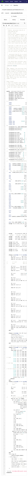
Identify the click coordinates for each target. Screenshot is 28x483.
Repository (16, 5)
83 (3, 145)
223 (3, 344)
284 (3, 431)
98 (3, 166)
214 (3, 331)
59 (3, 111)
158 (3, 252)
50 (3, 98)
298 (3, 451)
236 (3, 363)
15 (3, 48)
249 (3, 381)
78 (3, 138)
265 (3, 404)
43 (3, 88)
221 (3, 341)
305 (3, 461)
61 (3, 114)
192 (3, 300)
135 (3, 219)
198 (3, 308)
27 (3, 65)
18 (3, 52)
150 (3, 240)
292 (3, 442)
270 (3, 411)
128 (3, 209)
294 (3, 445)
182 (3, 286)
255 (3, 390)
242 (3, 371)
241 (3, 370)
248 (3, 380)
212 (3, 328)
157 (3, 250)
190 (3, 297)
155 (3, 247)
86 (3, 149)
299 (3, 452)
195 (3, 304)
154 (3, 246)
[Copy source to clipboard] (3, 26)
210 (3, 326)
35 (3, 77)
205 (3, 318)
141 (3, 227)
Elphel (7, 5)
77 (3, 136)
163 (3, 259)
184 (3, 289)
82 (3, 143)
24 (3, 61)
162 (3, 257)
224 (3, 345)
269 (3, 409)
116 (3, 192)
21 (3, 57)
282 (3, 428)
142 (3, 229)
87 (3, 151)
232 (3, 357)
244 (3, 374)
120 (3, 197)
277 (3, 421)
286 (3, 434)
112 (3, 186)
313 (3, 472)
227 (3, 350)
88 (3, 152)
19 (3, 54)
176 (3, 277)
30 (3, 69)
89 (3, 153)
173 (3, 273)
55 (3, 105)
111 (3, 185)
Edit (12, 25)
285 (3, 432)
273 (3, 415)
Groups (11, 1)
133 (3, 216)
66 (3, 121)
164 (3, 260)
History (14, 19)
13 (3, 45)
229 (3, 353)
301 (3, 455)
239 (3, 367)
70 (3, 126)
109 (3, 182)
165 (3, 262)
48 (3, 95)
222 (3, 343)
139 (3, 225)
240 (3, 368)
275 (3, 418)
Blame (5, 19)
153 (3, 244)
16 (3, 50)
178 (3, 280)
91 (3, 156)
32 (3, 72)
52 (3, 101)
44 (3, 89)
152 (3, 243)
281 (3, 427)
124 (3, 203)
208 (3, 323)
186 (3, 291)
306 (3, 462)
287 (3, 435)
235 (3, 361)
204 (3, 317)
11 (3, 42)
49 (3, 96)
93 (3, 159)
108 (3, 180)
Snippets (16, 1)
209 (3, 324)
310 (3, 468)
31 (3, 71)
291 (3, 441)
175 (3, 276)
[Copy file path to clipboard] (25, 23)
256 (3, 391)
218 (3, 337)
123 (3, 202)
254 (3, 388)
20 (3, 55)
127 (3, 207)
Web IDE (16, 25)
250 (3, 382)
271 (3, 412)
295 (3, 446)
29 (3, 68)
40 (3, 84)
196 (3, 306)
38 (3, 81)
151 (3, 242)
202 (3, 314)
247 (3, 378)
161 (3, 256)
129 (3, 210)
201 (3, 313)
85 (3, 148)
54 (3, 104)
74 (3, 132)
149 (3, 239)
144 (3, 232)
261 (3, 398)
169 (3, 267)
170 (3, 269)
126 (3, 206)
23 (3, 59)
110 (3, 183)
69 (3, 125)
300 (3, 454)
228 (3, 351)
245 (3, 375)
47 (3, 94)
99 (3, 168)
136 (3, 220)
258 (3, 394)
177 (3, 279)
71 (3, 128)
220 (3, 340)
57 (3, 108)
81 (3, 142)
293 (3, 444)
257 (3, 392)
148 (3, 237)
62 (3, 115)
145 (3, 233)
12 (3, 44)
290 (3, 439)
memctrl (7, 13)
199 (3, 310)
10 (3, 41)
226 (3, 348)
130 (3, 212)
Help (20, 1)
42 (3, 87)
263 (3, 401)
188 (3, 294)
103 (3, 173)
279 (3, 424)
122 (3, 200)
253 (3, 387)
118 (3, 195)
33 (3, 74)
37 (3, 79)
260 (3, 397)
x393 (2, 13)
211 (3, 327)
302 (3, 456)
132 (3, 215)
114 (3, 189)
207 (3, 321)
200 (3, 311)
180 (3, 283)
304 (3, 459)
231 (3, 355)
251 (3, 384)
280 (3, 425)
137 (3, 222)
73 (3, 131)
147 (3, 236)
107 (3, 179)
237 (3, 364)
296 (3, 448)
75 (3, 133)
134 (3, 217)
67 (3, 122)
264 (3, 402)
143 (3, 230)
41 (3, 85)
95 (3, 162)
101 (3, 170)
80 (3, 141)
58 (3, 109)
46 (3, 92)
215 (3, 333)
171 (3, 270)
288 (3, 436)
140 (3, 226)
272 (3, 414)
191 (3, 298)
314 (3, 473)
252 (3, 385)
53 (3, 102)
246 (3, 377)
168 (3, 266)
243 (3, 372)
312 (3, 471)
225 (3, 347)
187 (3, 293)
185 (3, 290)
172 (3, 271)
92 (3, 158)
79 (3, 139)
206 (3, 320)
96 (3, 163)
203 (3, 316)
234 (3, 360)
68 (3, 124)
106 (3, 178)
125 (3, 205)
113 (3, 188)
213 (3, 330)
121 (3, 199)
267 (3, 407)
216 (3, 334)
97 (3, 165)
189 (3, 296)
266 (3, 405)
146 (3, 234)
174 (3, 274)
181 (3, 284)
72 (3, 129)
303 (3, 458)
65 (3, 119)
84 (3, 146)
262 (3, 399)
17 (3, 51)
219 (3, 338)
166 (3, 263)
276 (3, 419)
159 (3, 253)
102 (3, 172)
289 (3, 438)
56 (3, 106)
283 (3, 429)
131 (3, 213)
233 (3, 358)
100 (3, 169)
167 (3, 264)
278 (3, 422)
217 (3, 335)
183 (3, 287)
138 (3, 223)
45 (3, 91)
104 (3, 175)
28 (3, 67)
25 (3, 62)
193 (3, 301)
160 (3, 254)
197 (3, 307)
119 (3, 196)
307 (3, 464)
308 (3, 465)
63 (3, 116)
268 (3, 408)
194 (3, 303)
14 (3, 47)
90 (3, 155)
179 (3, 281)
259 (3, 395)
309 (3, 466)
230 (3, 354)
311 (3, 469)
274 (3, 417)
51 (3, 99)
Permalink (22, 19)
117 (3, 193)
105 (3, 176)
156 (3, 249)
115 (3, 190)
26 (3, 64)
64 (3, 118)
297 (3, 449)
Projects (7, 1)
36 (3, 78)
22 (3, 58)
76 (3, 135)
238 (3, 365)
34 (3, 75)
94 (3, 160)
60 (3, 112)
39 (3, 82)
